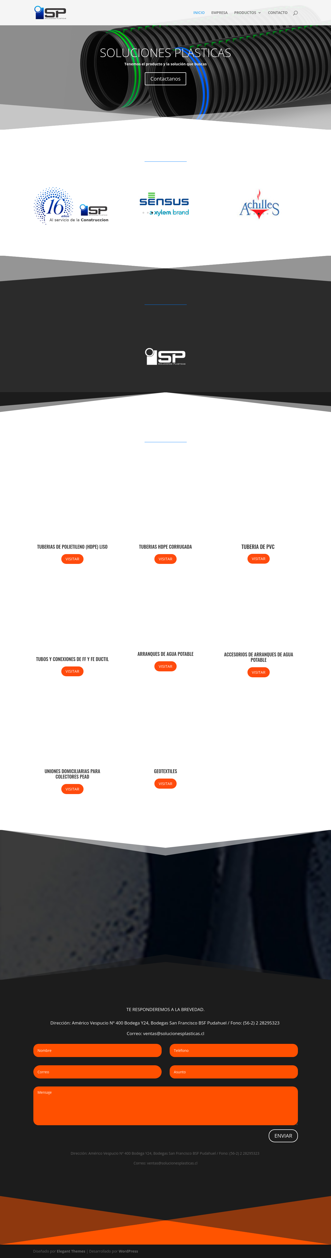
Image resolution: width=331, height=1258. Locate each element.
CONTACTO (278, 13)
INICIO (199, 13)
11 (187, 213)
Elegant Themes (71, 1251)
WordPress (128, 1251)
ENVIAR (283, 1135)
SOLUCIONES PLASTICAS (165, 52)
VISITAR (72, 558)
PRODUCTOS (245, 13)
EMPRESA (219, 13)
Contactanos (166, 78)
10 (183, 213)
